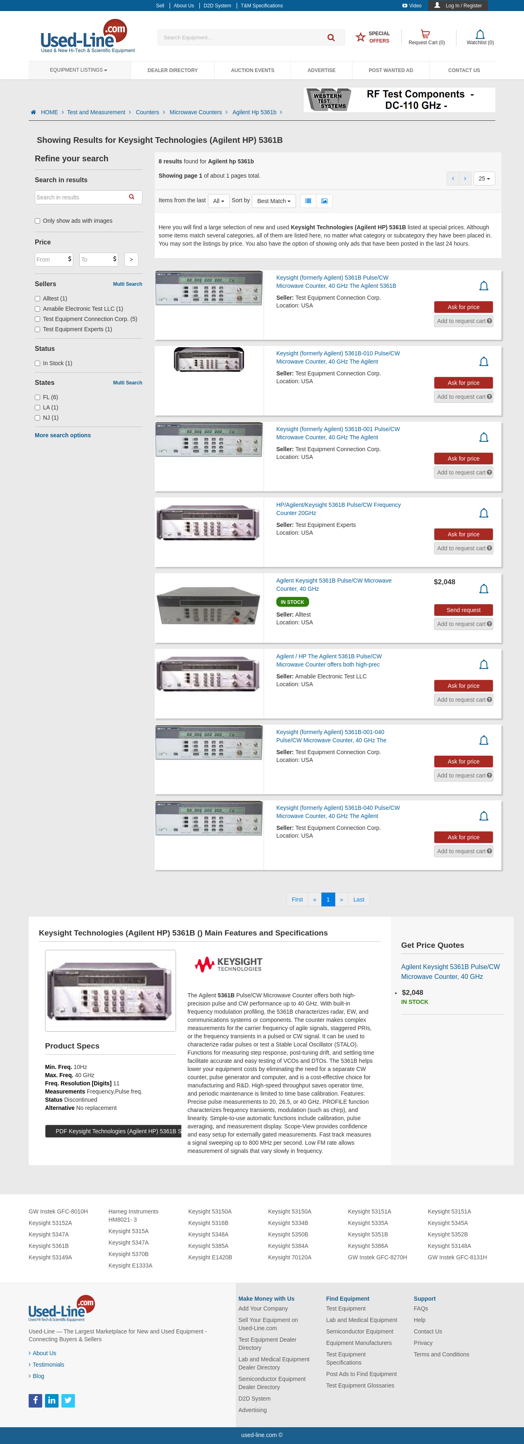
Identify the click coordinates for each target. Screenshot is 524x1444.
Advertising (253, 1410)
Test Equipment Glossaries (360, 1385)
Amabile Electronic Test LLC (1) (79, 308)
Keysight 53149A (50, 1257)
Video (412, 6)
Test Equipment (346, 1308)
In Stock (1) (53, 363)
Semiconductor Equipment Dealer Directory (272, 1383)
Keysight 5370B (128, 1254)
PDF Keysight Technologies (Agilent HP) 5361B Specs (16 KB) (135, 1131)
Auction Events (252, 70)
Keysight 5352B (448, 1234)
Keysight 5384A (288, 1246)
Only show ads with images (74, 220)
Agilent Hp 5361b (257, 112)
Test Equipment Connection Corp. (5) (86, 319)
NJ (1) (47, 417)
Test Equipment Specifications (346, 1358)
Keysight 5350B (288, 1234)
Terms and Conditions (441, 1354)
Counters (151, 112)
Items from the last (182, 200)
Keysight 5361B (49, 1246)
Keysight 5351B (368, 1234)
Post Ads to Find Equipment (361, 1374)
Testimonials (46, 1364)
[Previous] (315, 899)
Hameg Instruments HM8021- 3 (133, 1215)
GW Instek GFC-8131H (457, 1257)
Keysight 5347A (49, 1234)
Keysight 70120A (290, 1257)
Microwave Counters (199, 112)
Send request (464, 610)
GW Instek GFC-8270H (377, 1257)
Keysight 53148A (449, 1246)
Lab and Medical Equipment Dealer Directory (274, 1363)
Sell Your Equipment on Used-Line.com (268, 1324)
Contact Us (464, 70)
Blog (36, 1376)
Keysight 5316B (208, 1223)
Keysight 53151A (369, 1211)
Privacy (423, 1343)
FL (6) (46, 397)
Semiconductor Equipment (359, 1331)
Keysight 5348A (208, 1234)
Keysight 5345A (448, 1223)
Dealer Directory (172, 70)
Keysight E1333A (130, 1265)
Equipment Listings (78, 70)
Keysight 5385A (208, 1246)
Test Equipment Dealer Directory (268, 1343)
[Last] (358, 899)
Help (420, 1320)
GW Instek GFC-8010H (58, 1211)
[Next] (342, 899)
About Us (42, 1353)
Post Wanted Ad (391, 70)
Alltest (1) (51, 298)
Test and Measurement (100, 112)
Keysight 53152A (50, 1223)
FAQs (421, 1308)
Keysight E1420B (210, 1257)
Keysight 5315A (128, 1231)
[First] (297, 899)
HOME (52, 112)
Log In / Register (464, 6)
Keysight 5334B (288, 1223)
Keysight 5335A (368, 1223)
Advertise (321, 70)
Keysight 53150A (210, 1211)
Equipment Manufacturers (359, 1343)
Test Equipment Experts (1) (73, 329)
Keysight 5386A (368, 1246)
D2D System (255, 1398)
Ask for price (464, 307)
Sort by (241, 200)
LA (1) (46, 407)
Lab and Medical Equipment (362, 1320)
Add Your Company (263, 1308)
